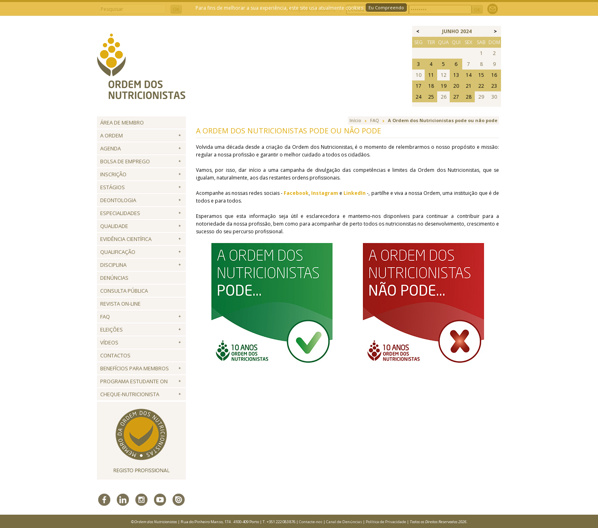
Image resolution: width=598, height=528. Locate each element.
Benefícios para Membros (134, 368)
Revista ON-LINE (120, 303)
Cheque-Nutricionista (129, 394)
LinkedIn (354, 193)
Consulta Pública (124, 290)
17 (418, 85)
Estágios (112, 187)
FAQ (105, 316)
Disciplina (113, 264)
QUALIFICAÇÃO (117, 252)
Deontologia (118, 200)
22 (481, 85)
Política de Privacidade (386, 521)
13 (456, 75)
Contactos (115, 355)
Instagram (324, 193)
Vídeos (109, 342)
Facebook (296, 193)
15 (481, 75)
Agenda (110, 148)
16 (494, 75)
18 (431, 85)
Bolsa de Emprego (125, 161)
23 (494, 85)
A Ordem (111, 135)
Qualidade (114, 226)
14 (469, 75)
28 (469, 96)
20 (456, 85)
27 (456, 96)
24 (418, 96)
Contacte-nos (310, 521)
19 (443, 85)
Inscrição (113, 174)
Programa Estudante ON (134, 381)
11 (431, 75)
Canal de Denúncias (344, 521)
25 (431, 96)
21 (469, 85)
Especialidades (120, 213)
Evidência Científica (126, 239)
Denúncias (114, 277)
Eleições (111, 329)
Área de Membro (122, 122)
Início (355, 120)
